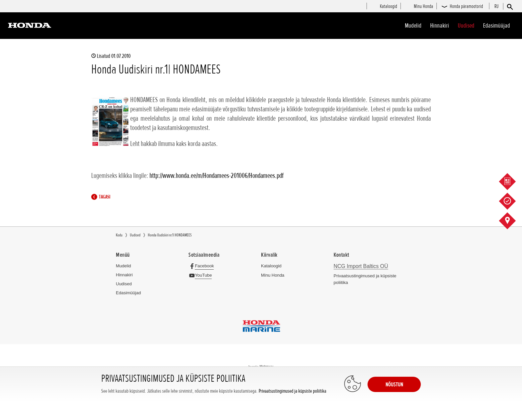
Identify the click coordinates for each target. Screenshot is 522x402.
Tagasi (102, 197)
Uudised (466, 26)
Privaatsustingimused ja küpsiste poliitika (292, 391)
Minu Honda (272, 275)
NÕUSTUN (394, 384)
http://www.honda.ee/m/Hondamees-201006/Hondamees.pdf (216, 175)
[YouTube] (202, 275)
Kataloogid (271, 265)
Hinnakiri (439, 26)
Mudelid (413, 26)
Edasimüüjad (496, 26)
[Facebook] (203, 265)
